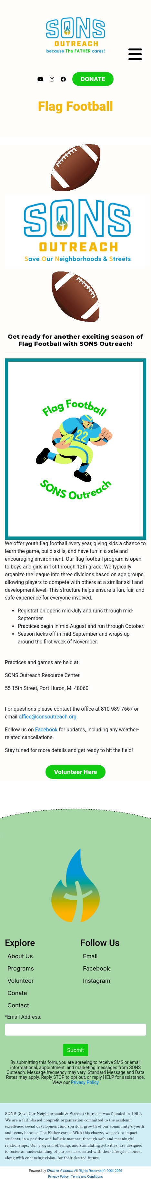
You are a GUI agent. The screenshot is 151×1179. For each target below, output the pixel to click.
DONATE (93, 79)
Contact (18, 1005)
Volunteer (20, 980)
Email (90, 956)
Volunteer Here (75, 772)
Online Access (60, 1170)
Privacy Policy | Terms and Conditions (75, 1176)
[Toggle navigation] (135, 54)
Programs (20, 968)
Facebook (46, 730)
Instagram (96, 980)
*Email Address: (23, 1017)
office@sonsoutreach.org (47, 717)
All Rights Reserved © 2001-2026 (98, 1171)
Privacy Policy (85, 1082)
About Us (20, 956)
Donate (17, 993)
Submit (75, 1050)
